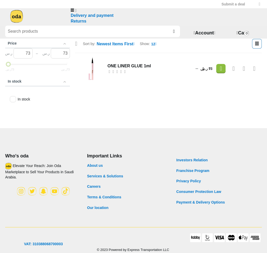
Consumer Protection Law (198, 191)
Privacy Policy (188, 180)
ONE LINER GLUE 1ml (126, 64)
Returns (77, 20)
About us (95, 165)
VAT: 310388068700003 (43, 243)
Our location (97, 207)
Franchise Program (193, 170)
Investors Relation (192, 159)
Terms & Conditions (104, 196)
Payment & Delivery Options (200, 201)
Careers (93, 186)
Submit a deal (233, 4)
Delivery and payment (89, 15)
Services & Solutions (105, 175)
